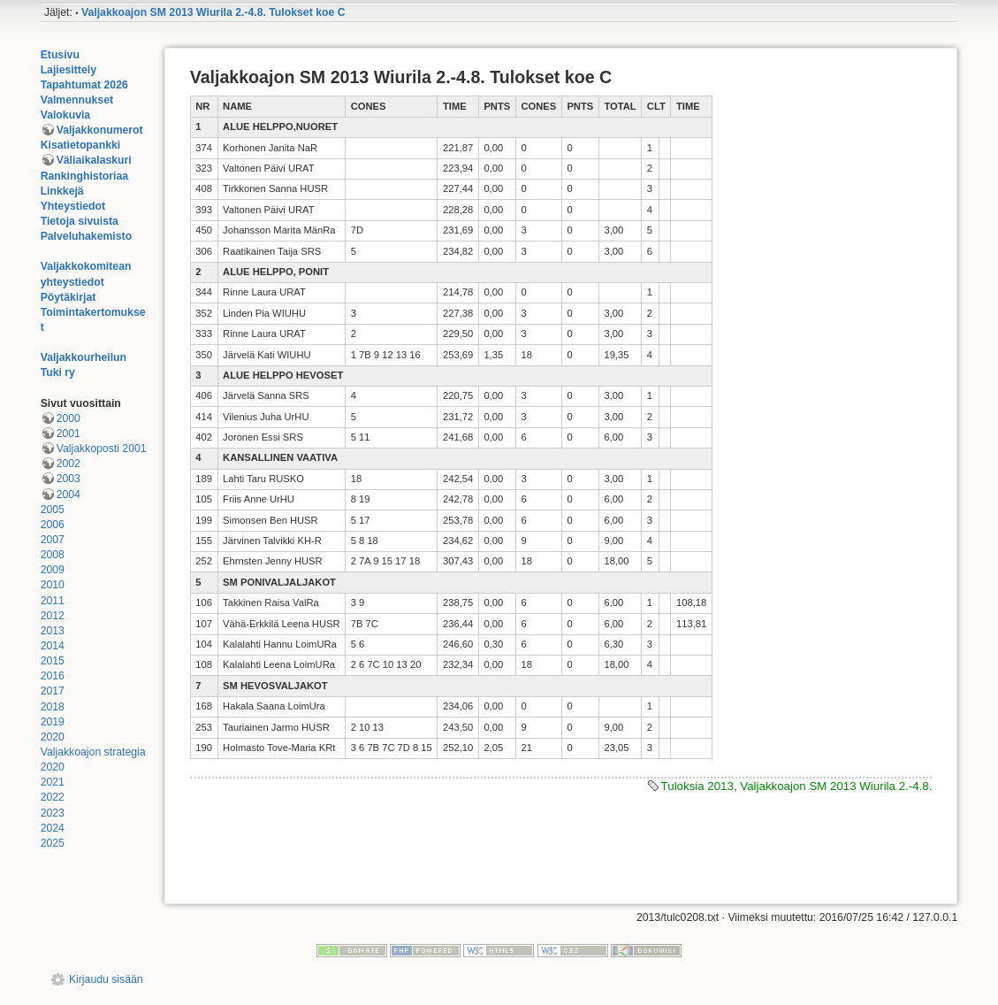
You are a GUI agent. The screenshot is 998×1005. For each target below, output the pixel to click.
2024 (53, 828)
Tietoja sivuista (79, 221)
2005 (53, 509)
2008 (53, 555)
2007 (53, 539)
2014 (53, 646)
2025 (53, 843)
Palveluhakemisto (87, 236)
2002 (68, 463)
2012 (53, 616)
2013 (53, 631)
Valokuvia (66, 115)
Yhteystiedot (73, 206)
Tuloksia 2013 (697, 786)
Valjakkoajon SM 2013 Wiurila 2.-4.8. (836, 786)
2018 (53, 707)
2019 (53, 722)
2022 (53, 797)
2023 (53, 813)
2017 (53, 691)
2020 (53, 737)
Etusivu (60, 55)
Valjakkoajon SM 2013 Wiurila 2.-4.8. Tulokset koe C (213, 12)
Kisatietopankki (81, 145)
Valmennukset (77, 100)
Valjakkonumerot (100, 130)
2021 (53, 782)
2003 (68, 478)
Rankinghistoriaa (84, 176)
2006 (53, 524)
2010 (53, 585)
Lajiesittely (68, 70)
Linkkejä (62, 191)
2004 (68, 494)
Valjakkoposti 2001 (102, 448)
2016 (53, 676)
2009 (53, 570)
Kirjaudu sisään (106, 979)
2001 (68, 433)
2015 (53, 661)
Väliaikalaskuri (94, 160)
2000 (68, 418)
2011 (53, 601)
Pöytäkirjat (68, 297)
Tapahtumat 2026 (84, 85)
